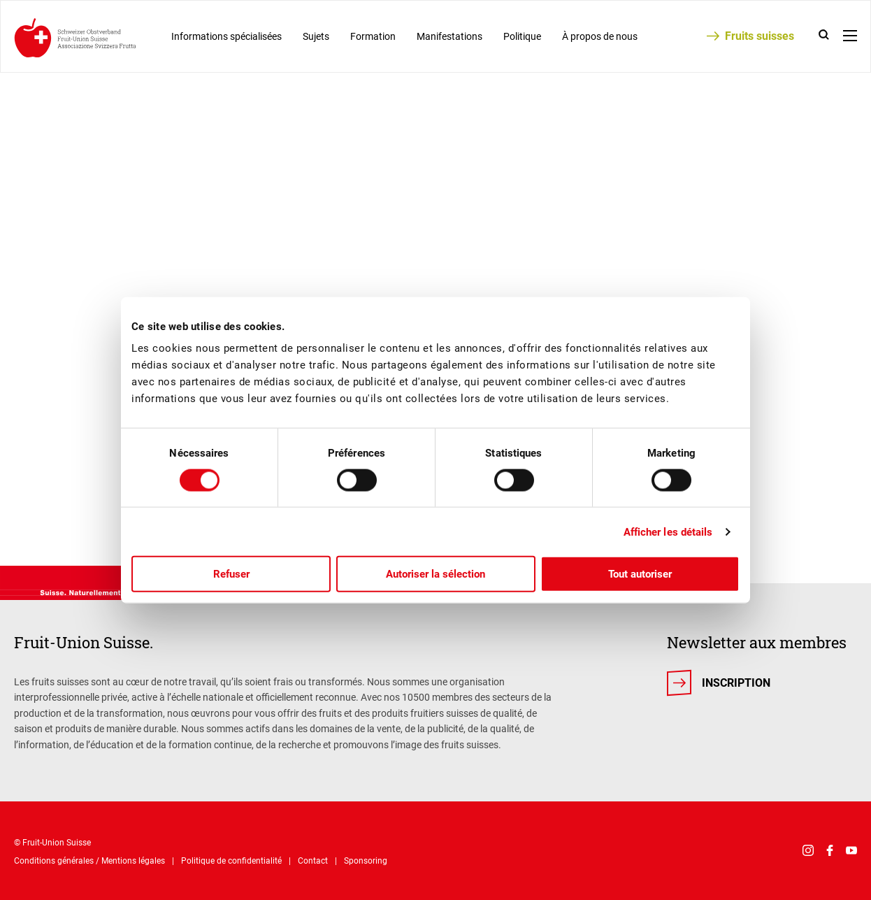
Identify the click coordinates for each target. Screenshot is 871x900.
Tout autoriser (640, 574)
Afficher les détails (668, 531)
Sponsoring (365, 861)
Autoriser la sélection (435, 574)
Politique (522, 36)
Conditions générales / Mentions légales (89, 861)
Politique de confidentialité (231, 861)
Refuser (231, 574)
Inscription (736, 683)
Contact (313, 861)
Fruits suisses (759, 36)
